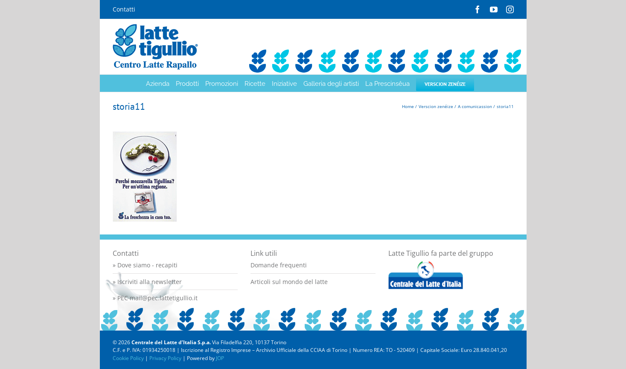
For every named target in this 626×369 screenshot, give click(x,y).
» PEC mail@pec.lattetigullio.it (155, 298)
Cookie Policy (128, 358)
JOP (220, 358)
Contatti (124, 9)
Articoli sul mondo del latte (289, 282)
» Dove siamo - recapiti (145, 265)
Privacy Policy (165, 358)
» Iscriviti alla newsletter (147, 282)
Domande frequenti (278, 265)
